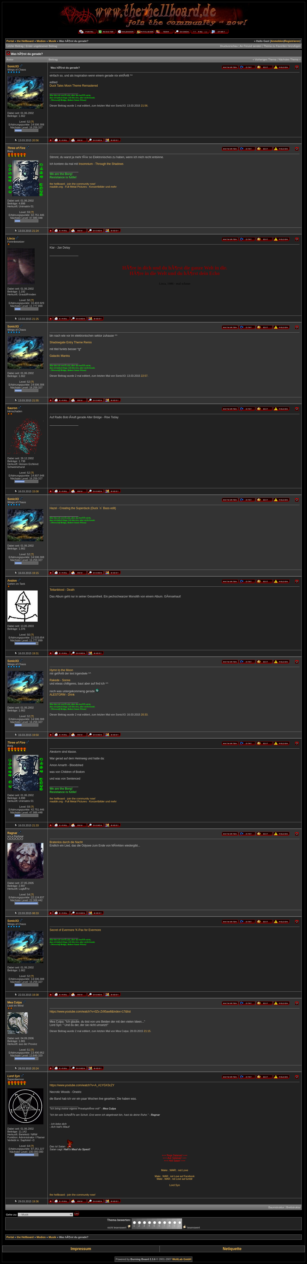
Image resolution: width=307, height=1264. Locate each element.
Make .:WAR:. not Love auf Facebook (175, 1176)
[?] (32, 121)
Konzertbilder (97, 186)
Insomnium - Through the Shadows (101, 164)
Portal (10, 41)
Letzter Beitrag (15, 46)
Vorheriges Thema (266, 59)
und (108, 186)
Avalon (12, 580)
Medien (41, 41)
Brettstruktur (293, 1207)
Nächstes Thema (288, 59)
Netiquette (232, 1249)
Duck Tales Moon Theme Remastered (74, 85)
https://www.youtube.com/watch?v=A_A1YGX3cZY (82, 1085)
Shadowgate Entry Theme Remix (71, 342)
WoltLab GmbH (181, 1259)
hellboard (59, 183)
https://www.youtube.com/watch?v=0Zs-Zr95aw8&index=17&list (90, 1011)
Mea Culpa (14, 1002)
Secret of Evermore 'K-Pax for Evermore (75, 930)
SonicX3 (13, 66)
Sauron (12, 408)
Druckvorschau (229, 46)
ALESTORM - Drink (62, 694)
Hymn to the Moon (61, 670)
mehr (114, 186)
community (83, 183)
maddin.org (56, 186)
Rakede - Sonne (60, 680)
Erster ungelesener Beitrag (41, 46)
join (69, 183)
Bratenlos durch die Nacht (66, 842)
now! (92, 183)
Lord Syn (174, 1185)
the (51, 183)
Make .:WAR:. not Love (174, 1170)
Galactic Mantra (60, 356)
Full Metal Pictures (76, 186)
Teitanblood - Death (62, 589)
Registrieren (292, 41)
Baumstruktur (276, 1207)
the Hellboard (25, 41)
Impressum (81, 1249)
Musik (52, 41)
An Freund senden (250, 46)
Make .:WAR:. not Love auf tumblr (175, 1179)
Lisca (11, 238)
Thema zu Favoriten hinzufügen (282, 46)
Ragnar (12, 833)
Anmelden (277, 41)
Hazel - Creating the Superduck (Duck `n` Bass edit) (83, 508)
